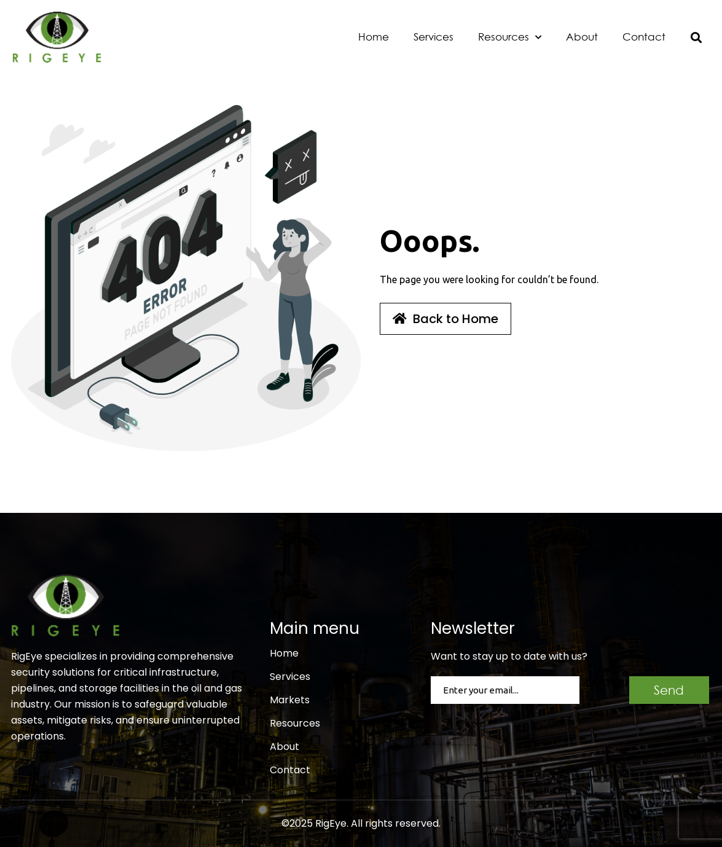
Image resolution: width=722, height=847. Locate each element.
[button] (696, 37)
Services (433, 36)
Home (373, 36)
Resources (509, 37)
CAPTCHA (608, 683)
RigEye (331, 823)
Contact (643, 36)
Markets (290, 700)
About (582, 36)
